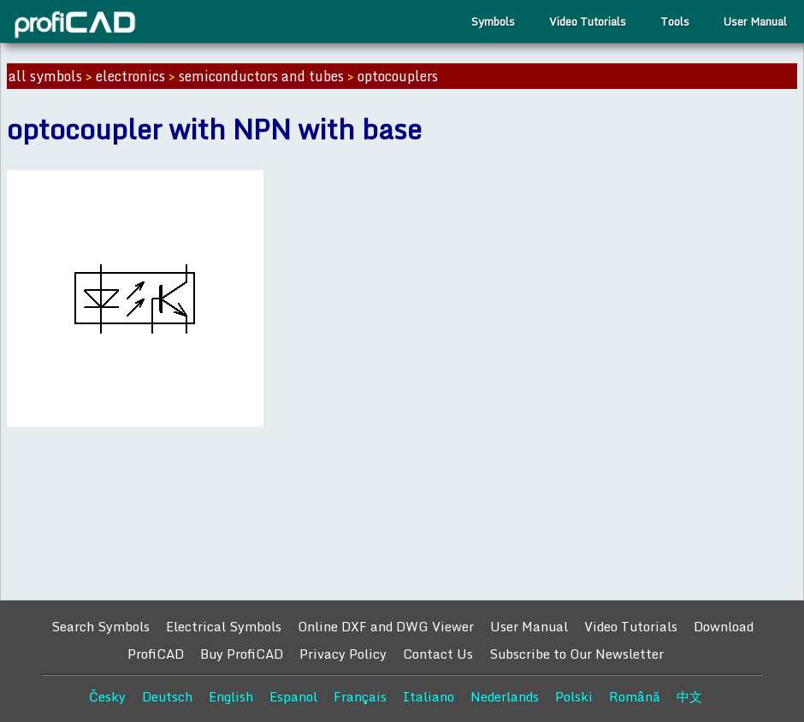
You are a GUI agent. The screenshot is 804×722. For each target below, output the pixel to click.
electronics (130, 76)
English (231, 696)
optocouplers (398, 76)
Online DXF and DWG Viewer (386, 626)
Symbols (493, 21)
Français (360, 696)
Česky (107, 696)
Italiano (428, 696)
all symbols (45, 76)
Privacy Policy (343, 653)
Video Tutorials (587, 21)
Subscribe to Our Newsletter (576, 653)
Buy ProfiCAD (241, 653)
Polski (574, 696)
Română (634, 696)
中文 (689, 696)
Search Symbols (100, 626)
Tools (674, 21)
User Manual (755, 21)
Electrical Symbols (223, 626)
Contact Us (438, 653)
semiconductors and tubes (261, 76)
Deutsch (167, 696)
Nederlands (504, 696)
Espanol (293, 696)
